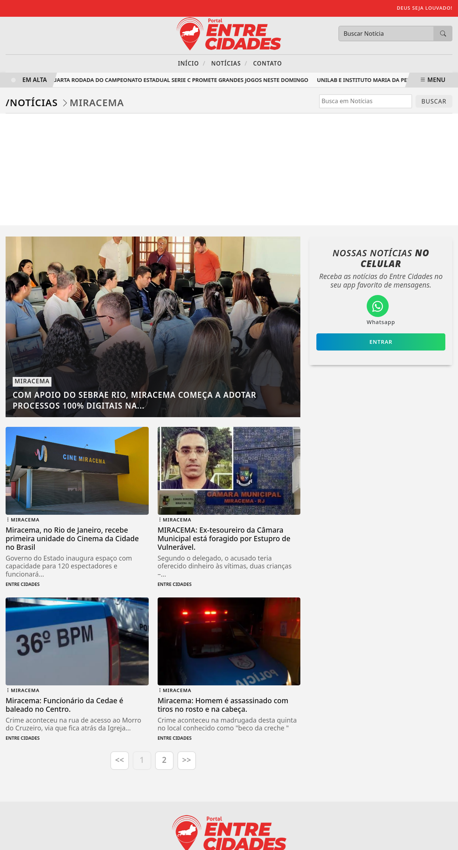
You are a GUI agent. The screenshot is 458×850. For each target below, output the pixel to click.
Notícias (229, 63)
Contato (267, 63)
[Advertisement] (229, 169)
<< (119, 760)
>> (186, 760)
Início (191, 63)
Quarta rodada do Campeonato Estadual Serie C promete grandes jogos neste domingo (180, 79)
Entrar (380, 341)
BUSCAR (433, 101)
